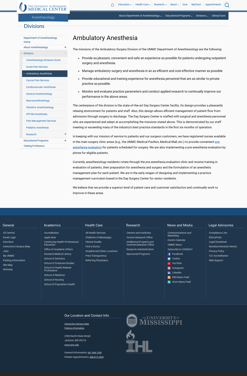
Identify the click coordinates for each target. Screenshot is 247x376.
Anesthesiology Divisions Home (43, 64)
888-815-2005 (97, 361)
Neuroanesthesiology (38, 105)
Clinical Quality (93, 246)
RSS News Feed (178, 282)
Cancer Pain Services (37, 85)
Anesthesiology (43, 17)
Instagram (176, 272)
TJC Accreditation (218, 260)
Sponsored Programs (138, 258)
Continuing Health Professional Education (61, 248)
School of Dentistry (54, 263)
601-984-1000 (95, 357)
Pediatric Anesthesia (37, 132)
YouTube (175, 268)
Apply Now (50, 242)
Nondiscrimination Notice (223, 251)
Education (124, 5)
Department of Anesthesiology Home (40, 44)
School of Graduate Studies (59, 268)
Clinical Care (218, 15)
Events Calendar (177, 244)
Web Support (216, 265)
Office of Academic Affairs (58, 254)
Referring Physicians (96, 265)
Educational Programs (177, 15)
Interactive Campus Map (16, 251)
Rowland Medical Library (57, 258)
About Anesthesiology (36, 51)
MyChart (196, 5)
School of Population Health (59, 289)
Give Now (8, 246)
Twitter (174, 263)
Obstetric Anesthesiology (40, 112)
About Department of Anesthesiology (139, 15)
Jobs (6, 255)
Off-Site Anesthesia (36, 118)
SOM (135, 23)
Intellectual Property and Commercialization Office (140, 248)
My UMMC (8, 260)
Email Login (9, 242)
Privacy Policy (216, 255)
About (173, 5)
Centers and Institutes (139, 237)
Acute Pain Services (37, 71)
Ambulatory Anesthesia (39, 78)
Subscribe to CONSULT (180, 254)
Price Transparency (96, 260)
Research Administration (140, 254)
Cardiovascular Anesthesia (41, 91)
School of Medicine (54, 279)
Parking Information (14, 265)
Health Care (141, 5)
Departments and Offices (155, 23)
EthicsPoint (215, 242)
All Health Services (95, 237)
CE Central (9, 237)
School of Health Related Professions (57, 274)
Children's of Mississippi (98, 242)
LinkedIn (175, 277)
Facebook (175, 258)
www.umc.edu (71, 349)
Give (185, 5)
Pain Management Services (41, 125)
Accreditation (51, 237)
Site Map (8, 269)
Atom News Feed (179, 286)
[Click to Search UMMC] (227, 5)
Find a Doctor (92, 251)
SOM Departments (183, 23)
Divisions (201, 15)
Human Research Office (140, 242)
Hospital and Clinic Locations (101, 255)
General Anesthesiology (39, 98)
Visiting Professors (34, 150)
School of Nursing (54, 284)
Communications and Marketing (179, 239)
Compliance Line (218, 237)
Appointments (213, 5)
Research (159, 5)
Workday (8, 274)
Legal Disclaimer (218, 246)
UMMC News (175, 249)
